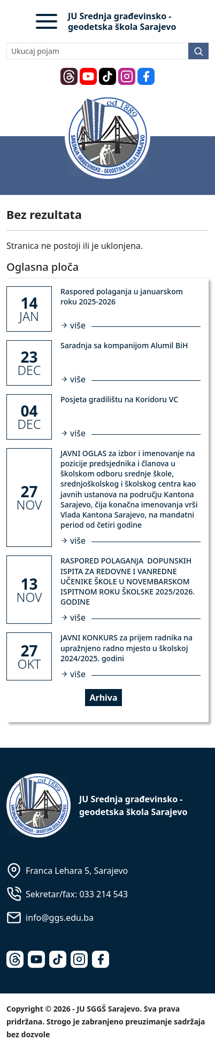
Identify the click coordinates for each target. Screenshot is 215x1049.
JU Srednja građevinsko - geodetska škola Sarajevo (122, 21)
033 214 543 (103, 894)
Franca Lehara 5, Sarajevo (77, 870)
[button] (46, 21)
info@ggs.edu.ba (60, 917)
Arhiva (103, 697)
